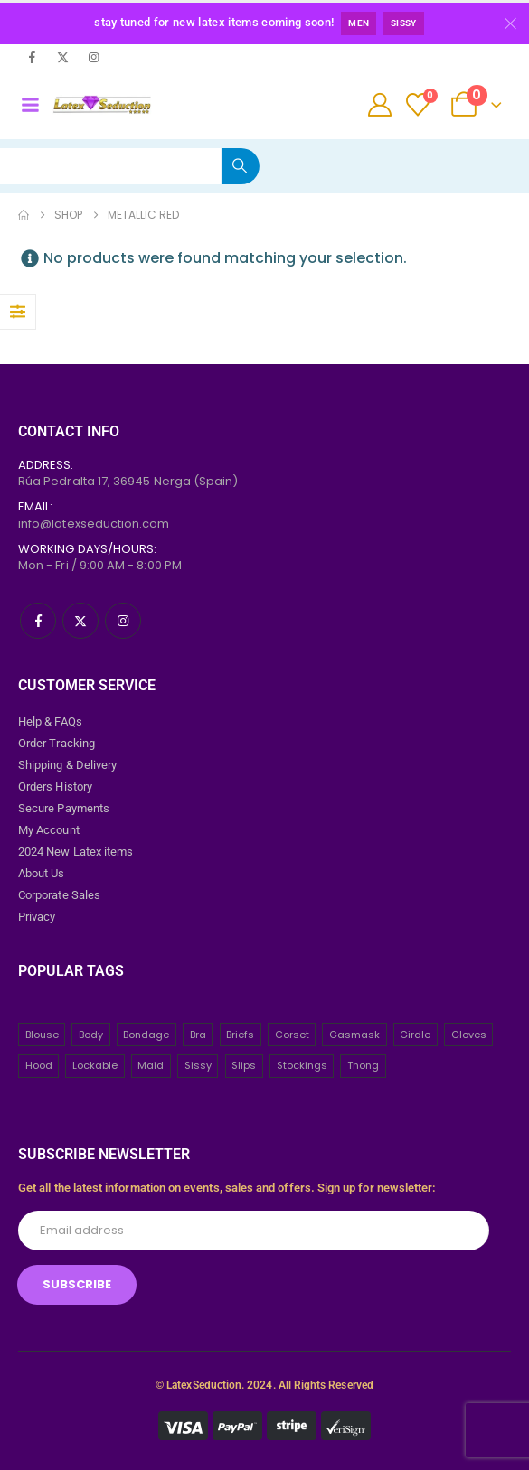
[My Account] (380, 105)
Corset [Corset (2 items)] (292, 1034)
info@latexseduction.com (94, 523)
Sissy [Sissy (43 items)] (198, 1065)
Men (358, 23)
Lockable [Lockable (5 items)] (95, 1065)
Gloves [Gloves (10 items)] (468, 1034)
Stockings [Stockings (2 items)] (302, 1065)
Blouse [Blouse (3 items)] (42, 1034)
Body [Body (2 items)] (91, 1034)
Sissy (404, 23)
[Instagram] (93, 57)
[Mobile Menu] (30, 105)
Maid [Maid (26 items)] (150, 1065)
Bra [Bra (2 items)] (198, 1034)
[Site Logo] (102, 105)
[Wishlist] (418, 105)
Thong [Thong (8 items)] (363, 1065)
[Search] (241, 166)
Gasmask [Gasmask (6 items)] (354, 1034)
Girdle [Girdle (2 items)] (415, 1034)
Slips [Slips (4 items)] (243, 1065)
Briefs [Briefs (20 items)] (240, 1034)
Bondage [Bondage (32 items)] (146, 1034)
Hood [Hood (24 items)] (38, 1065)
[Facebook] (31, 57)
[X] (62, 57)
